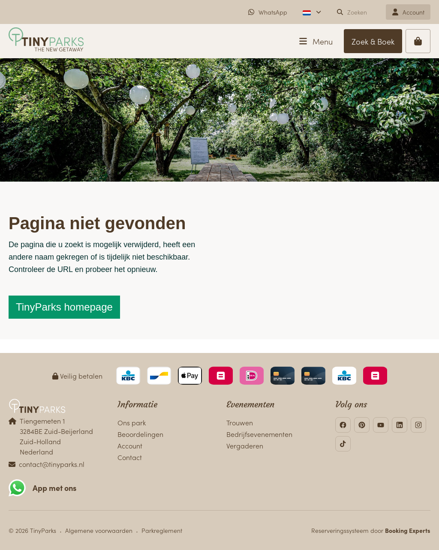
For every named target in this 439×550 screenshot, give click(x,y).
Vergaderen (244, 445)
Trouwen (239, 422)
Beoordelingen (140, 434)
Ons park (131, 422)
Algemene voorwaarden (98, 530)
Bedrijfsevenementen (259, 434)
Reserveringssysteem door (370, 530)
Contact (129, 457)
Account (129, 445)
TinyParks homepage (64, 307)
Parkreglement (161, 530)
